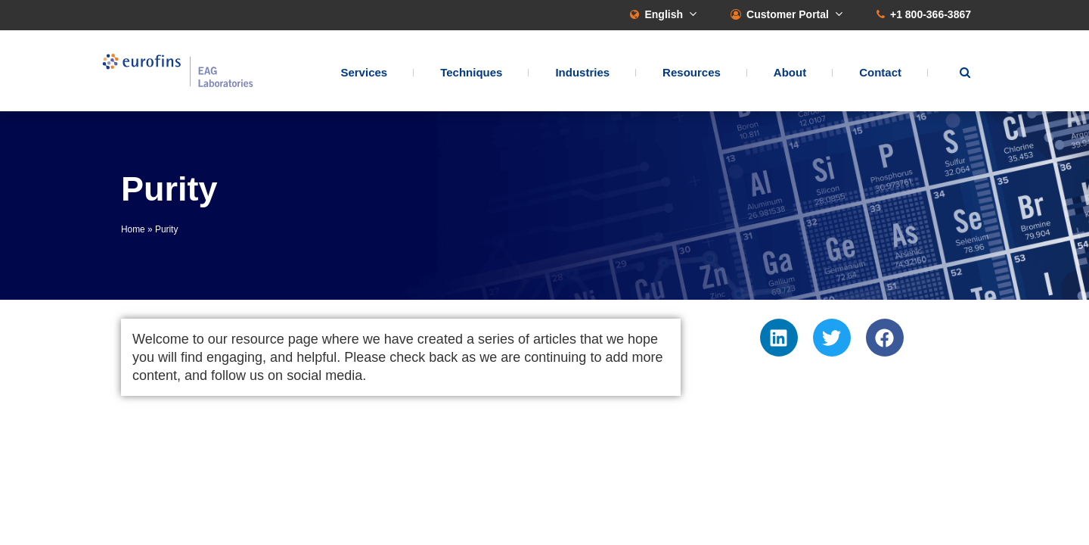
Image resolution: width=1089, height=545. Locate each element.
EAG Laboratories (177, 70)
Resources (691, 72)
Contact (880, 72)
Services (363, 72)
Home (133, 229)
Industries (582, 72)
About (790, 72)
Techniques (471, 72)
